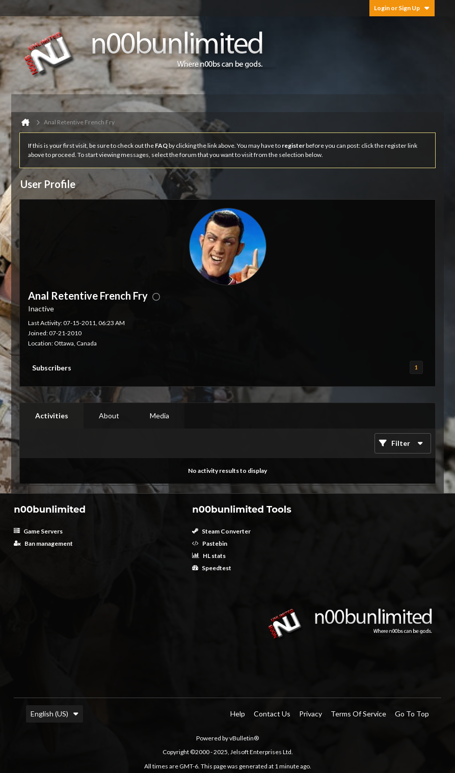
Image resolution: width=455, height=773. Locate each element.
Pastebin (209, 543)
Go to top (412, 713)
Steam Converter (221, 531)
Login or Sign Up (402, 8)
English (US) (54, 713)
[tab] (52, 416)
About (109, 415)
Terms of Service (358, 713)
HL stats (209, 555)
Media (159, 415)
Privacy (310, 713)
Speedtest (211, 568)
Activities (51, 415)
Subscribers (51, 367)
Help (237, 713)
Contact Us (272, 713)
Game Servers (38, 531)
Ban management (43, 543)
